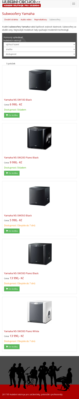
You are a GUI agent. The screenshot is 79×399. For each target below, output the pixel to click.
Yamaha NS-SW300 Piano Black (21, 273)
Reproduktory (40, 19)
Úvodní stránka (11, 19)
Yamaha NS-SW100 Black (18, 99)
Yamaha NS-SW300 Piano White (21, 331)
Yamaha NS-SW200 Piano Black (21, 157)
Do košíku (12, 115)
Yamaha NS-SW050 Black (18, 215)
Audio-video (26, 19)
